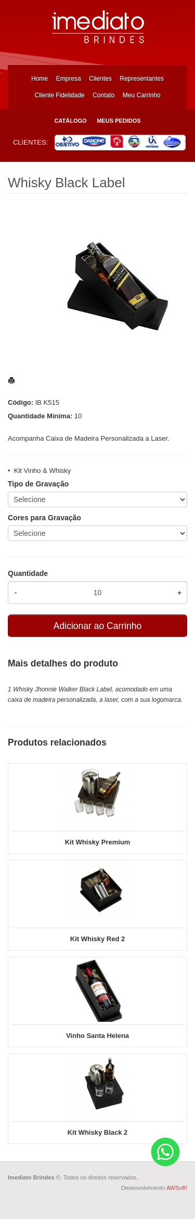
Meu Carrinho (142, 95)
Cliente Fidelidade (59, 95)
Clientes (100, 78)
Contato (103, 95)
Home (39, 78)
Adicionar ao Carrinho (97, 626)
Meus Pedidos (118, 121)
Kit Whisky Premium (98, 842)
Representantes (142, 78)
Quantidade (28, 573)
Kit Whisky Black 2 (98, 1132)
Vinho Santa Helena (97, 1036)
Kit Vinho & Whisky (42, 470)
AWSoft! (176, 1188)
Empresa (68, 78)
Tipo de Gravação (38, 484)
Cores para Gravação (44, 518)
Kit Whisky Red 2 (97, 939)
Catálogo (70, 121)
